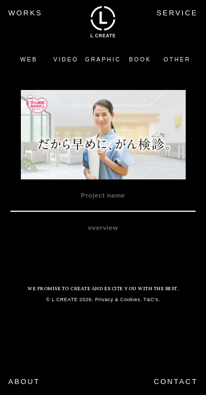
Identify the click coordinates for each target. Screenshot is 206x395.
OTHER (177, 60)
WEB (28, 60)
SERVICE (177, 13)
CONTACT (176, 381)
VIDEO (65, 60)
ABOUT (24, 381)
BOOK (140, 60)
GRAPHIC (103, 60)
